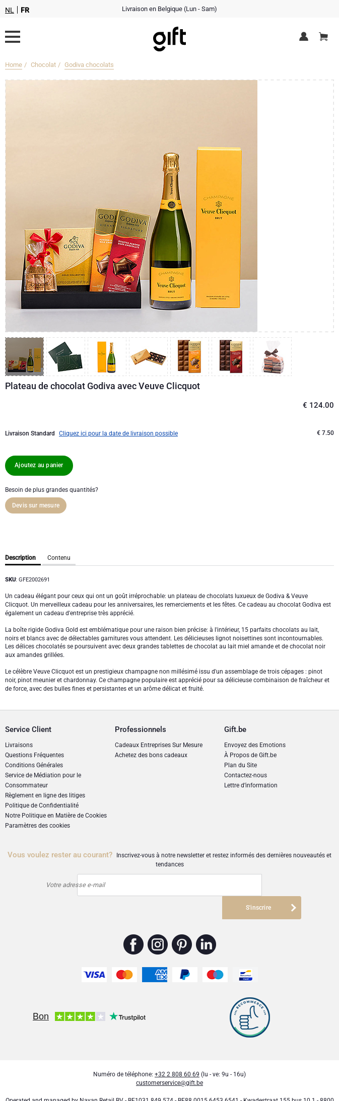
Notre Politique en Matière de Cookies (56, 815)
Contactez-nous (245, 775)
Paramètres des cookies (37, 825)
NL (9, 10)
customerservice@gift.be (169, 1060)
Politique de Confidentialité (42, 805)
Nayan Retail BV (101, 1078)
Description (20, 557)
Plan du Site (240, 765)
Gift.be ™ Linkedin (206, 922)
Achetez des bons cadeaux (151, 755)
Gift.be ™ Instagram (158, 922)
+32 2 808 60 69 (177, 1052)
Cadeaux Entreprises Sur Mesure (158, 745)
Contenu (59, 557)
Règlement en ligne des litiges (45, 795)
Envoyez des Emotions (255, 745)
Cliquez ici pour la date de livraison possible (118, 433)
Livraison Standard (30, 433)
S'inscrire (258, 885)
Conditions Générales (34, 765)
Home (13, 64)
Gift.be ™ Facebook (133, 922)
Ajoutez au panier (39, 465)
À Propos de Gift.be (250, 755)
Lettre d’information (251, 785)
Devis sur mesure (35, 505)
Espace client (305, 37)
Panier (326, 32)
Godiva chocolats (89, 64)
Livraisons (19, 745)
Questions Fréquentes (34, 755)
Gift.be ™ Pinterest (182, 922)
